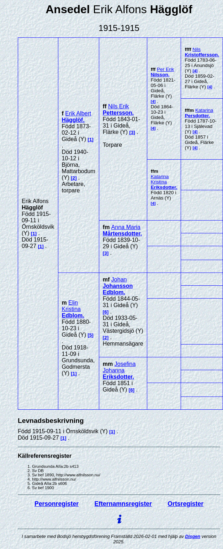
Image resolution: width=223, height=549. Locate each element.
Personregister (56, 503)
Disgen (193, 536)
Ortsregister (185, 503)
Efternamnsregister (123, 503)
